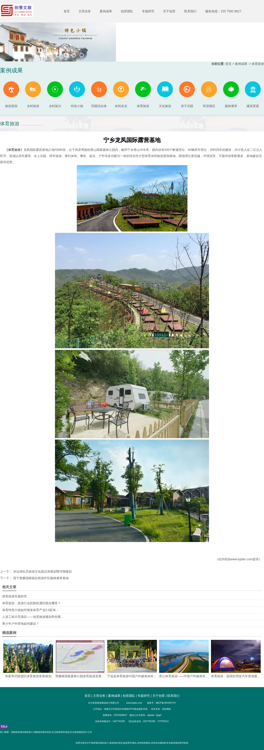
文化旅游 (165, 94)
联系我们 (190, 11)
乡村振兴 (55, 94)
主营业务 (85, 11)
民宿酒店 (209, 94)
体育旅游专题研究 (14, 596)
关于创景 (169, 11)
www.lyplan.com (242, 559)
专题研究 (148, 11)
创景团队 (127, 11)
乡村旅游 (33, 94)
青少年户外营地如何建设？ (20, 623)
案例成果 (106, 11)
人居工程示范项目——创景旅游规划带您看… (33, 617)
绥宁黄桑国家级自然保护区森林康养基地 (40, 578)
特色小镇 (77, 94)
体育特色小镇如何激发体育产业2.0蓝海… (30, 610)
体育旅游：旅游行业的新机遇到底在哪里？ (31, 603)
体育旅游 (143, 94)
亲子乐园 (187, 94)
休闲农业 (121, 94)
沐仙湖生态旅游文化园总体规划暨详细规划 (42, 571)
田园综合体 (99, 94)
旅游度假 (11, 94)
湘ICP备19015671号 (166, 703)
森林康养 (231, 94)
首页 (67, 11)
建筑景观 (253, 94)
